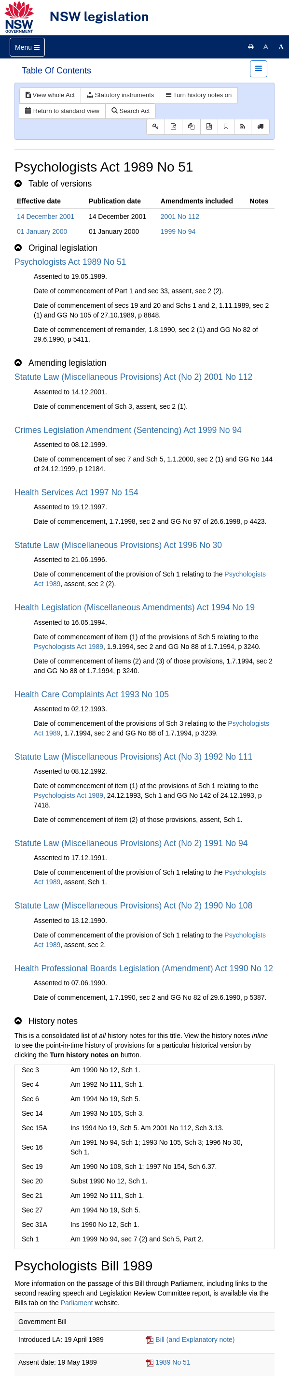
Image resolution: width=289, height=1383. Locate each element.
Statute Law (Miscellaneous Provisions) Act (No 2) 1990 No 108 (133, 905)
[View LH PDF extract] (191, 127)
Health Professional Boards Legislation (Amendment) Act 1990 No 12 (143, 968)
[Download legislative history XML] (209, 127)
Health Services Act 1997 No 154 (76, 492)
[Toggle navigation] (27, 47)
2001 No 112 (180, 216)
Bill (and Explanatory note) (194, 1339)
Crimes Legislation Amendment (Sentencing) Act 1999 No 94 (128, 430)
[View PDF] (173, 127)
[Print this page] (251, 46)
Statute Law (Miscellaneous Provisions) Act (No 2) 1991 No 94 (131, 843)
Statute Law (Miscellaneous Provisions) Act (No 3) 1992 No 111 (133, 757)
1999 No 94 (178, 231)
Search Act (130, 111)
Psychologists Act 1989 (68, 646)
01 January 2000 (42, 231)
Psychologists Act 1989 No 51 (70, 262)
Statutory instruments (120, 95)
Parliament (77, 1303)
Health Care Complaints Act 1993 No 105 (91, 694)
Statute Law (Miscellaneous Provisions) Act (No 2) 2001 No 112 (133, 377)
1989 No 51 (172, 1362)
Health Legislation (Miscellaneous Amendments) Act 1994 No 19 (134, 607)
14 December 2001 (45, 216)
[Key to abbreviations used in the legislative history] (155, 127)
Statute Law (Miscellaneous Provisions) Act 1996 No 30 (118, 545)
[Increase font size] (281, 46)
